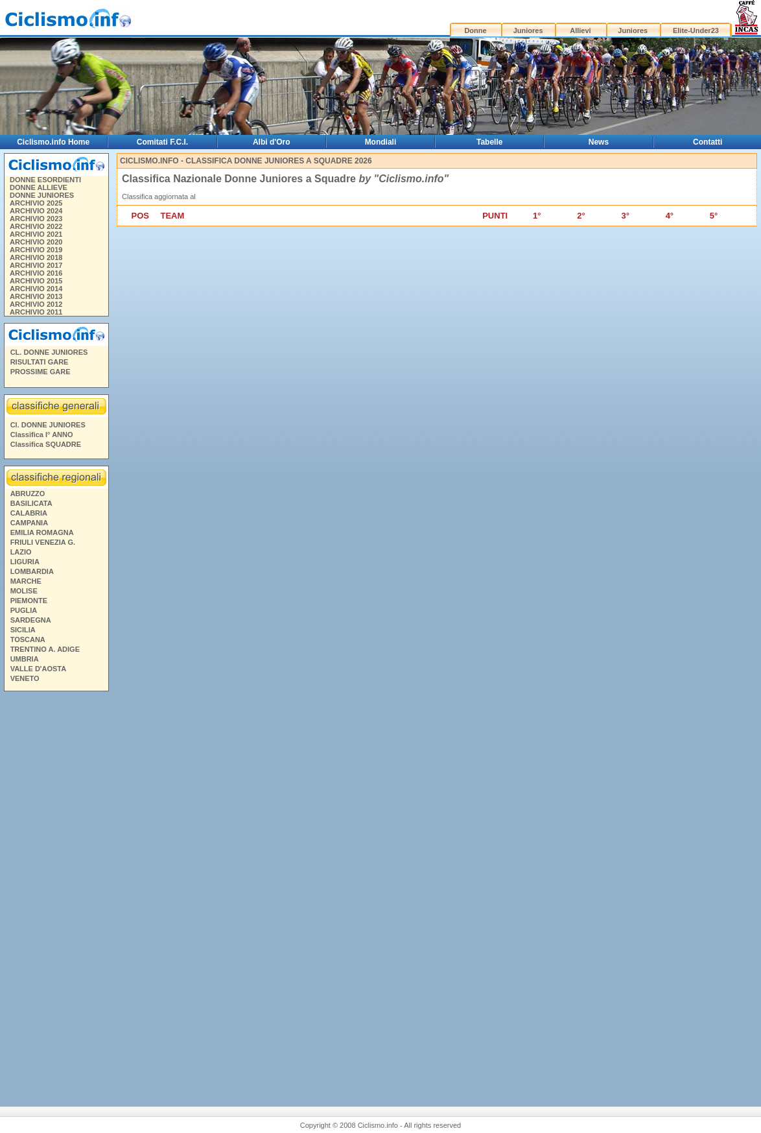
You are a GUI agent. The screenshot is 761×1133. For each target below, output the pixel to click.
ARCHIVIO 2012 (36, 304)
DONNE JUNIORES (42, 195)
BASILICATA (31, 503)
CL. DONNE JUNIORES (49, 352)
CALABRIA (28, 513)
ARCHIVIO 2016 (36, 273)
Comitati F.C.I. (162, 142)
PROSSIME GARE (40, 372)
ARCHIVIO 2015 (36, 281)
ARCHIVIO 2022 (36, 226)
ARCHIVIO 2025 (36, 203)
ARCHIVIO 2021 (36, 234)
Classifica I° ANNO (41, 434)
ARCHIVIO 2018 (36, 257)
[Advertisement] (56, 893)
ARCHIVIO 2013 (36, 296)
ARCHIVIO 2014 (36, 288)
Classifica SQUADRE (45, 444)
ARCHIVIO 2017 (36, 265)
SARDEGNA (30, 620)
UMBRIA (24, 659)
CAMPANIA (29, 523)
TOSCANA (27, 639)
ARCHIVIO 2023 (36, 218)
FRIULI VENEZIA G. (42, 542)
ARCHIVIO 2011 (36, 312)
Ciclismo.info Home (53, 142)
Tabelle (489, 142)
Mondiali (381, 142)
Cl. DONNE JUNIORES (48, 425)
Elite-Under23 (696, 30)
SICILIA (23, 630)
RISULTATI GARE (39, 362)
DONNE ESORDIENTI (45, 180)
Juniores (528, 30)
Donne (475, 30)
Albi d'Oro (271, 142)
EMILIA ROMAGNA (42, 532)
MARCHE (25, 581)
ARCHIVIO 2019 (36, 250)
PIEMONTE (28, 600)
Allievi (580, 30)
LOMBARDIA (32, 571)
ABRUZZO (27, 493)
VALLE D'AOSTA (38, 669)
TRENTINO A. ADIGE (45, 649)
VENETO (25, 678)
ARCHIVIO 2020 (36, 242)
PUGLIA (24, 610)
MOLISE (24, 591)
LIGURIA (25, 562)
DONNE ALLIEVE (38, 187)
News (599, 142)
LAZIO (21, 552)
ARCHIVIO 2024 (36, 211)
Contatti (707, 142)
